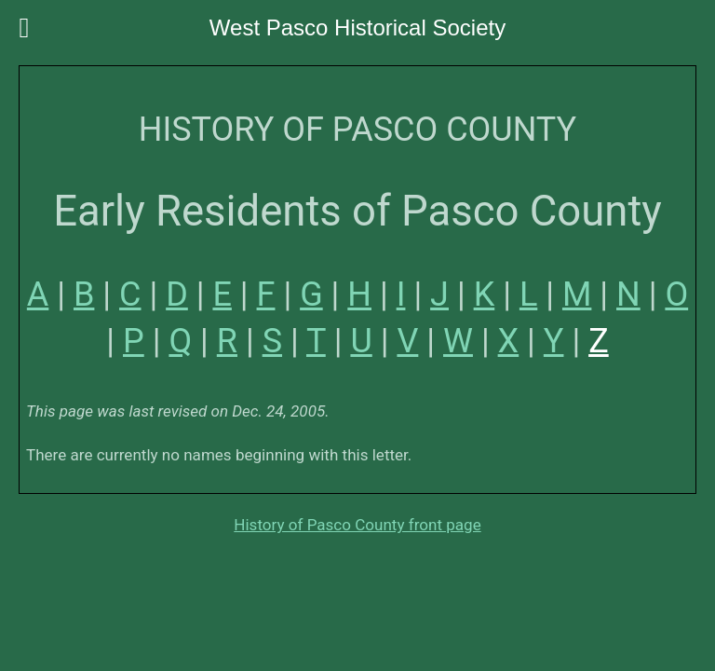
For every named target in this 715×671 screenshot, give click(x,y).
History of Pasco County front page (357, 524)
